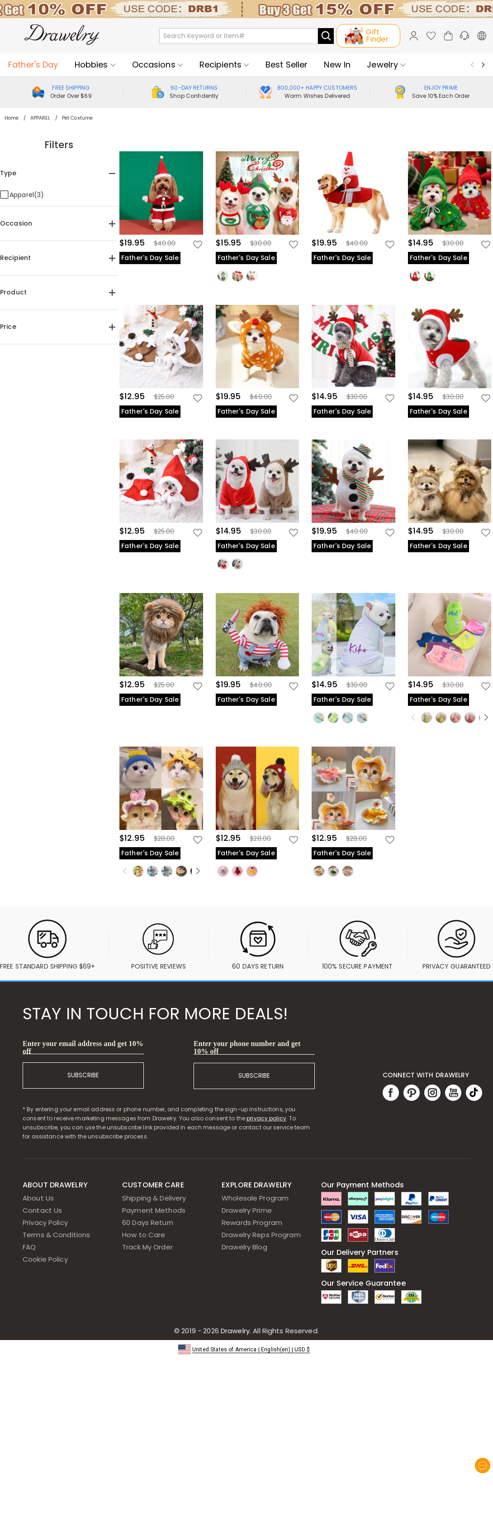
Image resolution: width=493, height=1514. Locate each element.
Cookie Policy (45, 1259)
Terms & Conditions (56, 1234)
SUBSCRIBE (83, 1075)
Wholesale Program (255, 1198)
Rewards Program (252, 1222)
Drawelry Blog (244, 1247)
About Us (38, 1198)
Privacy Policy (45, 1222)
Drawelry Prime (247, 1210)
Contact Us (42, 1210)
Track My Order (147, 1247)
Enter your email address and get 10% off (83, 1047)
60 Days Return (147, 1222)
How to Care (143, 1234)
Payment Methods (153, 1210)
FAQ (29, 1247)
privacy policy (266, 1118)
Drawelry (269, 1331)
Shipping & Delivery (154, 1198)
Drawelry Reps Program (261, 1234)
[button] (246, 1349)
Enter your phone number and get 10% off (247, 1047)
